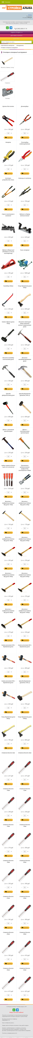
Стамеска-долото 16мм (25, 825)
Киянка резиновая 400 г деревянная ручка (8, 645)
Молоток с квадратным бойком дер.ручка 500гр (8, 574)
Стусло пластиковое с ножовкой (8, 215)
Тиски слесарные (24, 250)
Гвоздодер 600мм (8, 286)
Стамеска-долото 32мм (25, 969)
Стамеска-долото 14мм (8, 825)
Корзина (30, 14)
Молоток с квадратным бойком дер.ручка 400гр (25, 538)
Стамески (7, 82)
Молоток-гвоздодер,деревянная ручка (24, 359)
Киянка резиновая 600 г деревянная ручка (24, 645)
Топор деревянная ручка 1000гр (25, 717)
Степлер (7, 97)
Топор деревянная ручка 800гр (8, 717)
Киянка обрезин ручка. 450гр (8, 322)
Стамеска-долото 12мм (25, 789)
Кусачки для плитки (8, 106)
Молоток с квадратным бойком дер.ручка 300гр (8, 538)
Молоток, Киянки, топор (7, 66)
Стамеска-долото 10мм (8, 789)
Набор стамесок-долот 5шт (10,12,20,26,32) (8, 466)
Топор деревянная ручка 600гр (25, 286)
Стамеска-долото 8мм (24, 753)
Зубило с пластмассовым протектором (24, 431)
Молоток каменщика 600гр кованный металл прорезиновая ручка (24, 324)
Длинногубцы (24, 106)
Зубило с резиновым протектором (8, 430)
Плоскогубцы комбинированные (25, 143)
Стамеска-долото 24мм (25, 897)
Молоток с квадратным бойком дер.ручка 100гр (8, 503)
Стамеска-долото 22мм (8, 897)
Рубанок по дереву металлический (25, 215)
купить (9, 138)
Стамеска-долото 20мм (25, 861)
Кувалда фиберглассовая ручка (8, 394)
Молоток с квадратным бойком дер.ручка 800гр (8, 610)
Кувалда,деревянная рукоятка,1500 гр (24, 681)
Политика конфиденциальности (9, 1033)
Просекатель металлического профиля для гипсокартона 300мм (25, 468)
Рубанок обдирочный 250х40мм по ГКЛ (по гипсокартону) (8, 251)
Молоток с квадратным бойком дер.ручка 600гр (25, 574)
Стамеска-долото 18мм (8, 861)
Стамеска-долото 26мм (8, 933)
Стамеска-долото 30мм (8, 969)
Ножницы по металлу (24, 178)
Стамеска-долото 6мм (8, 753)
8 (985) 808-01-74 (21, 29)
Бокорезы (8, 142)
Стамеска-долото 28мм (25, 933)
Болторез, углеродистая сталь (8, 179)
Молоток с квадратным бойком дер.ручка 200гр (25, 503)
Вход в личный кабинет (17, 1012)
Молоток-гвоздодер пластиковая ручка (8, 358)
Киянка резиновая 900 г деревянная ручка (8, 681)
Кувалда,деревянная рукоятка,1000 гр (24, 394)
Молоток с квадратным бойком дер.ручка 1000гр (25, 610)
